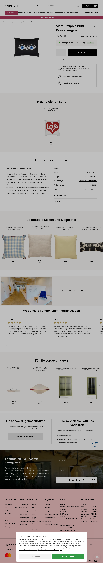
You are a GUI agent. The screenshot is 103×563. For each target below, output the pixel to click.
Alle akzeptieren (68, 556)
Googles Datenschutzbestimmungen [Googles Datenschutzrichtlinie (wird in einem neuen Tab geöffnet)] (50, 550)
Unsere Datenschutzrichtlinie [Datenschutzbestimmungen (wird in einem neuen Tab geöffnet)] (28, 550)
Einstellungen (35, 556)
